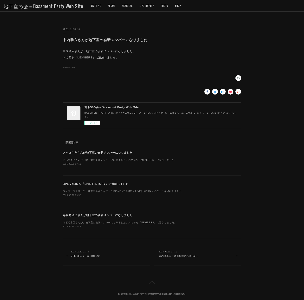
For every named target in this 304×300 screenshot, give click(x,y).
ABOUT (111, 5)
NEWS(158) (69, 67)
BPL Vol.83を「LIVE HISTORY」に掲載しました (96, 183)
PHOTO (164, 5)
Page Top (152, 283)
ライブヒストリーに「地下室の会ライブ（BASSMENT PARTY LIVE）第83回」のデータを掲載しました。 (123, 191)
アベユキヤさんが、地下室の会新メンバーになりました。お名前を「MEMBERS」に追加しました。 (120, 160)
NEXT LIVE (96, 5)
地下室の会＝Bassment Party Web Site (43, 6)
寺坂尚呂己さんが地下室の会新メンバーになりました (98, 215)
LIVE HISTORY (147, 5)
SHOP (178, 5)
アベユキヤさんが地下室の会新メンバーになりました (98, 152)
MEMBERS (127, 5)
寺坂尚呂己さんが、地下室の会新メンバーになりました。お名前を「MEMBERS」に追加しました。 (120, 222)
